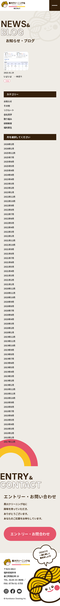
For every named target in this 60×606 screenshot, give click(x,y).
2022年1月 (9, 235)
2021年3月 (9, 275)
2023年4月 (9, 179)
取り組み (8, 118)
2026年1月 (9, 148)
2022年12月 (9, 196)
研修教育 (8, 123)
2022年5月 (9, 222)
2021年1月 (9, 284)
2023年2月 (9, 187)
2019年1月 (9, 384)
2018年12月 (9, 389)
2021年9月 (9, 249)
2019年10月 (9, 345)
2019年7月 (9, 358)
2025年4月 (9, 170)
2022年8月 (9, 209)
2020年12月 (9, 288)
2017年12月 (9, 441)
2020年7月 (9, 310)
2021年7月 (9, 258)
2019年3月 (9, 376)
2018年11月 (9, 393)
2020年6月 (9, 314)
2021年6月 (9, 262)
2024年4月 (9, 174)
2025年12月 (9, 152)
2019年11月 (9, 341)
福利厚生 (8, 127)
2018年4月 (9, 424)
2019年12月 (9, 336)
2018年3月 (9, 428)
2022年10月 (9, 201)
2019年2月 (9, 380)
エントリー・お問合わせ (30, 533)
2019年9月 (9, 349)
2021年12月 (9, 240)
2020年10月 (9, 297)
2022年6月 (9, 218)
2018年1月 (9, 437)
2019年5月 (9, 367)
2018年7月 (9, 411)
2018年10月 (9, 397)
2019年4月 (9, 371)
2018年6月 (9, 415)
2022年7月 (9, 214)
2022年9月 (9, 205)
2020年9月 (9, 301)
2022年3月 (9, 231)
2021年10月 (9, 244)
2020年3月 (9, 323)
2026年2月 (9, 144)
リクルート (9, 110)
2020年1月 (9, 332)
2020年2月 (9, 328)
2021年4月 (9, 271)
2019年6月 (9, 362)
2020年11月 (9, 292)
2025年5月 (9, 166)
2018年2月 (9, 433)
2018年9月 (9, 402)
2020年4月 (9, 319)
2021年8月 (9, 253)
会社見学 (8, 114)
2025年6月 (9, 161)
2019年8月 (9, 354)
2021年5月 (9, 266)
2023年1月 (9, 192)
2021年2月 (9, 279)
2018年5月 (9, 419)
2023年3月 (9, 183)
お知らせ (8, 101)
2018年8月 (9, 406)
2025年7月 (9, 157)
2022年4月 (9, 227)
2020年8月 (9, 306)
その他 (7, 105)
